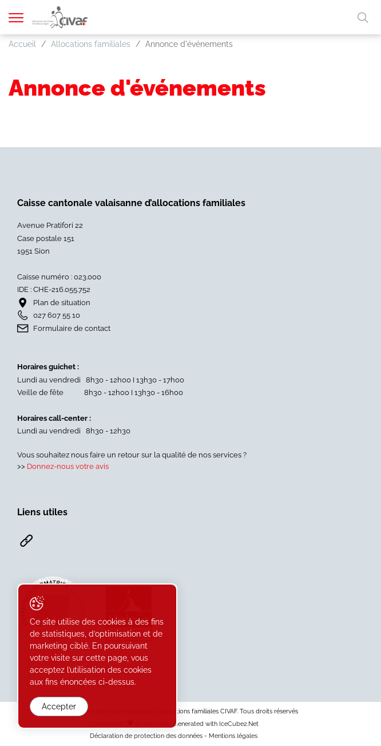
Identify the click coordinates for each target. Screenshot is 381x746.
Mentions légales (233, 736)
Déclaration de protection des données (146, 736)
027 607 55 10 (56, 315)
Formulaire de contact (71, 328)
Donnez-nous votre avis (68, 466)
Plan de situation (61, 302)
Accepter (59, 706)
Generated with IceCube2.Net (216, 724)
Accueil (22, 44)
